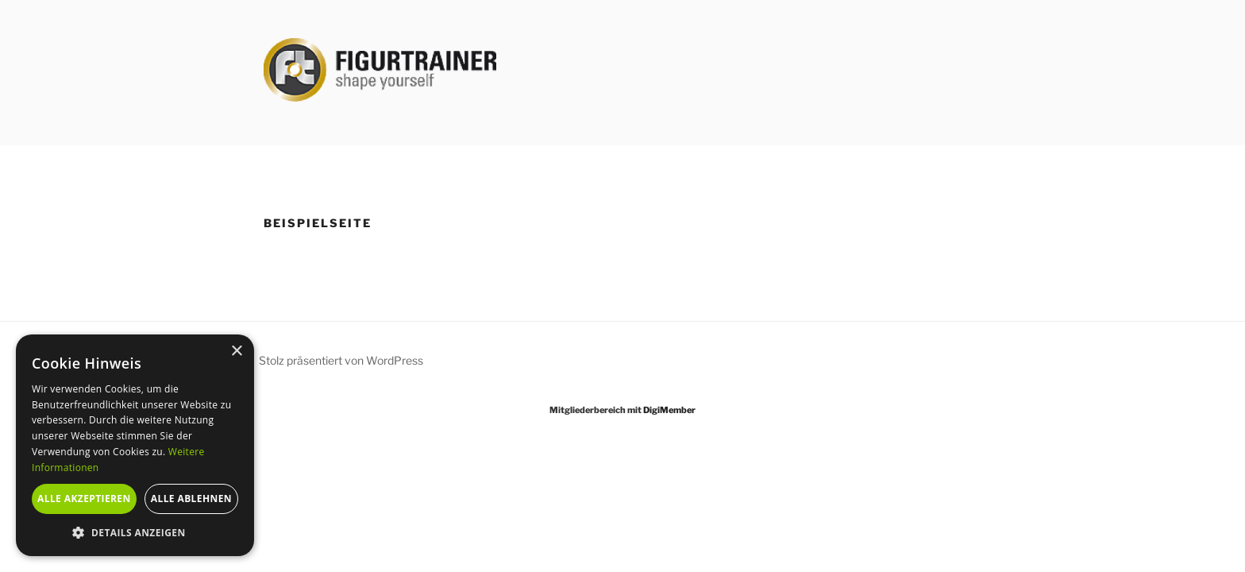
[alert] (135, 445)
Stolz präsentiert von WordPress (341, 360)
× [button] (236, 352)
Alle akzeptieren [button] (84, 498)
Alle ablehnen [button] (191, 498)
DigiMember (669, 409)
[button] (135, 532)
